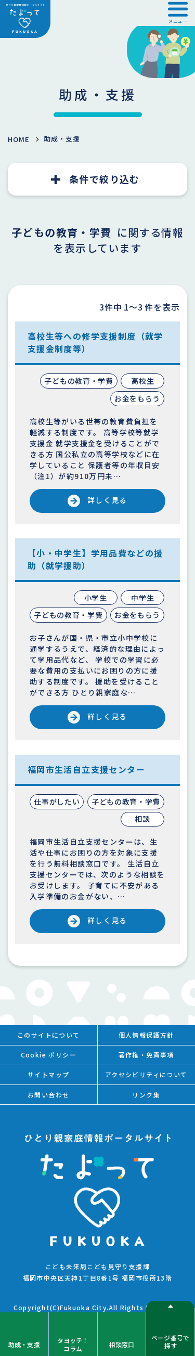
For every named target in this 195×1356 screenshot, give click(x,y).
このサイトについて (48, 1034)
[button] (178, 13)
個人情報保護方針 (146, 1034)
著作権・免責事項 (146, 1054)
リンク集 (146, 1094)
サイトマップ (48, 1074)
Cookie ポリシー (48, 1054)
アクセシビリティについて (146, 1074)
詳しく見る (107, 500)
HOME (19, 139)
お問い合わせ (48, 1094)
